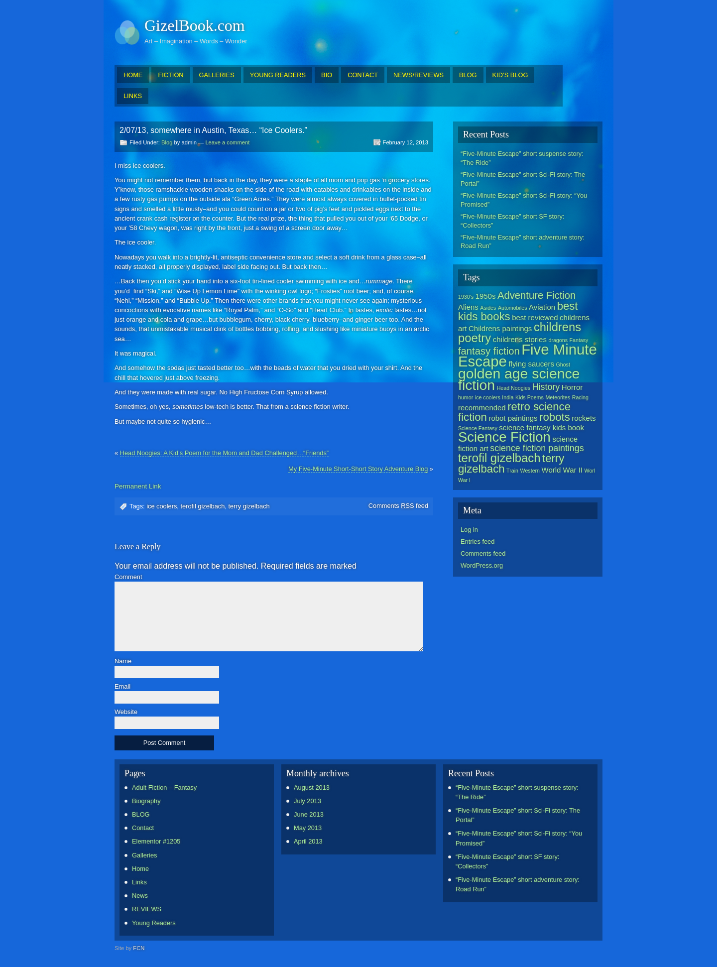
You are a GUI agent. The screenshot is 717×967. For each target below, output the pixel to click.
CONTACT (363, 75)
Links (139, 882)
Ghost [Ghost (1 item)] (563, 364)
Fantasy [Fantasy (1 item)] (579, 340)
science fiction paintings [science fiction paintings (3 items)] (537, 448)
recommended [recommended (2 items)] (482, 407)
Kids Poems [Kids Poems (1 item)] (529, 397)
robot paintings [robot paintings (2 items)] (512, 418)
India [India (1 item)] (507, 397)
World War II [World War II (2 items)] (562, 470)
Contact (143, 828)
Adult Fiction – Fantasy (164, 787)
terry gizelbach (249, 506)
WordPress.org (482, 565)
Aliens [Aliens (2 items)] (468, 307)
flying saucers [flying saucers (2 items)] (531, 364)
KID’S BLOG (510, 75)
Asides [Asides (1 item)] (488, 308)
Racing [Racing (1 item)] (580, 397)
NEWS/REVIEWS (418, 75)
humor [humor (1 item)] (465, 397)
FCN (138, 948)
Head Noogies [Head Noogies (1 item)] (514, 388)
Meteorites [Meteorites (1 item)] (557, 397)
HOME (132, 75)
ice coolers (161, 506)
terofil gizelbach (202, 506)
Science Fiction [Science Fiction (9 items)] (504, 437)
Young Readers (154, 923)
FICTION (170, 75)
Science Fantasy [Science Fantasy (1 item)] (477, 428)
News (140, 895)
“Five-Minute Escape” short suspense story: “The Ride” (522, 158)
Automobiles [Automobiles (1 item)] (512, 308)
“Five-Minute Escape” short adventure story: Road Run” (523, 242)
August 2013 (312, 787)
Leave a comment (227, 142)
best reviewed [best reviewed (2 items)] (535, 317)
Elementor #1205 (156, 841)
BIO (326, 75)
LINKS (132, 96)
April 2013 (308, 841)
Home (140, 868)
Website (126, 712)
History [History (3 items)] (546, 387)
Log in (469, 529)
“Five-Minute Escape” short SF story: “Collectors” (512, 221)
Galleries (144, 855)
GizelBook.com (194, 25)
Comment (128, 577)
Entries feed (477, 541)
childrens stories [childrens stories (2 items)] (520, 339)
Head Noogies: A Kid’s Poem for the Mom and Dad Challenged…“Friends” (224, 453)
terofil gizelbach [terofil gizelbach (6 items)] (499, 458)
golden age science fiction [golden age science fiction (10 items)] (519, 379)
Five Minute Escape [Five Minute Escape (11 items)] (527, 355)
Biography (146, 801)
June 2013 (309, 814)
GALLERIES (217, 75)
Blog (166, 142)
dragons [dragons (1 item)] (558, 340)
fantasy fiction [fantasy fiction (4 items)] (489, 351)
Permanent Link (138, 486)
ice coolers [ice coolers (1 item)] (487, 397)
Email (122, 687)
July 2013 (307, 801)
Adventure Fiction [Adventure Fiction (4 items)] (536, 295)
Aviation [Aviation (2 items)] (542, 307)
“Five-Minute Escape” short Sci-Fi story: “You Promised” (524, 200)
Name (123, 661)
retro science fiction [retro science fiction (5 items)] (514, 411)
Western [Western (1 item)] (530, 471)
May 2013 (308, 828)
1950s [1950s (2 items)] (486, 296)
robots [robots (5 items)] (554, 417)
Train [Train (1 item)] (512, 471)
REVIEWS (146, 909)
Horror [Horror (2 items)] (572, 387)
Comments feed (398, 505)
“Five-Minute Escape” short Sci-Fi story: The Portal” (523, 179)
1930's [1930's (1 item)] (466, 297)
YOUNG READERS (278, 75)
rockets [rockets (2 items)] (584, 418)
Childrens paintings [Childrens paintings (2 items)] (500, 328)
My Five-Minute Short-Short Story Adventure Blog (358, 469)
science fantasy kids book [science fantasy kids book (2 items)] (541, 427)
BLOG (468, 75)
